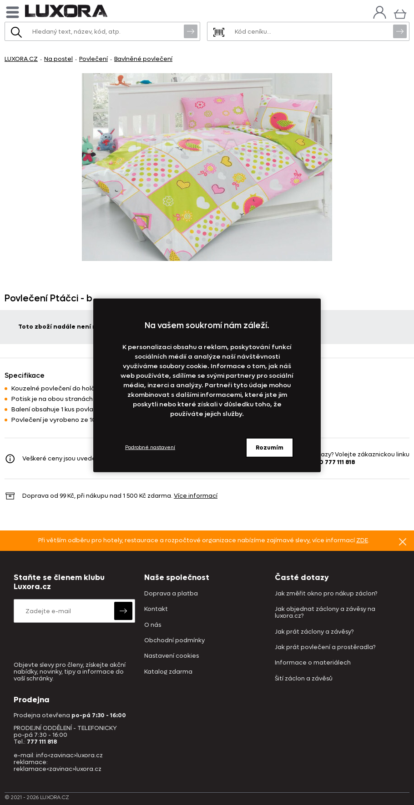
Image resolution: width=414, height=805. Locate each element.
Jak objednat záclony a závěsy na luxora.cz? (325, 613)
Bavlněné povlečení (143, 59)
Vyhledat (191, 30)
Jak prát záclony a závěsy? (314, 632)
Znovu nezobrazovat (402, 541)
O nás (152, 625)
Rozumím (269, 447)
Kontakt (156, 609)
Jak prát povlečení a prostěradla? (325, 647)
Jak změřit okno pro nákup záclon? (326, 593)
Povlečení (93, 59)
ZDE (362, 540)
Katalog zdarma (168, 672)
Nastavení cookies (171, 656)
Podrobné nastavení (150, 447)
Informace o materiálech (313, 663)
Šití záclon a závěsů (304, 678)
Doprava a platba (171, 593)
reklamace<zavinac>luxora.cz (57, 769)
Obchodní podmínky (174, 640)
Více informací (195, 496)
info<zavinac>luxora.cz (69, 755)
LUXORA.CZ (21, 59)
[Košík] (400, 13)
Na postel (58, 59)
